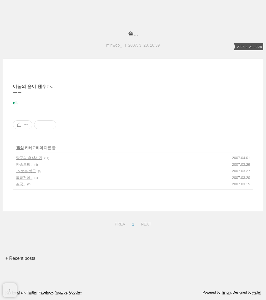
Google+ (75, 292)
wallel (256, 292)
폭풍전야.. (24, 178)
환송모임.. (24, 164)
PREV (119, 223)
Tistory (226, 292)
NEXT (145, 223)
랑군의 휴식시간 (29, 158)
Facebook (46, 292)
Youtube (61, 292)
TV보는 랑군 (26, 171)
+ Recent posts (20, 258)
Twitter (32, 292)
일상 (20, 147)
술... (133, 33)
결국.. (20, 184)
